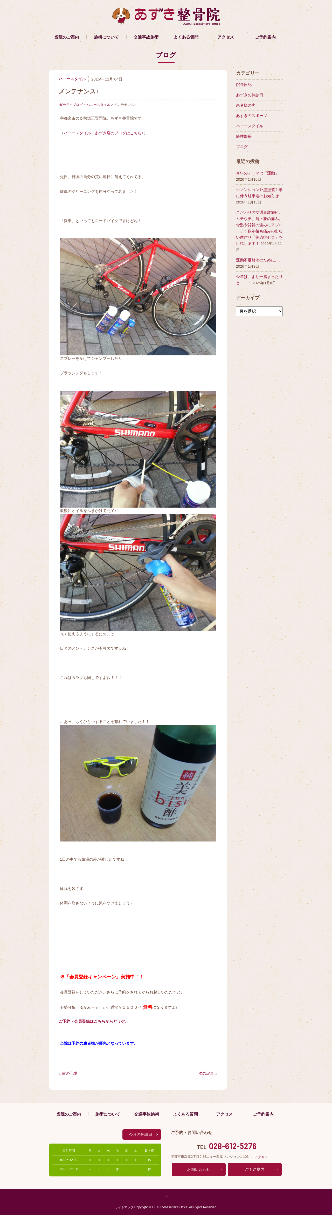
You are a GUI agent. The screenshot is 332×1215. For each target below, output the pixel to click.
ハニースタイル (72, 79)
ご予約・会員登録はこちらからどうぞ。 (94, 1021)
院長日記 (244, 84)
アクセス (225, 37)
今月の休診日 (140, 1134)
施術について (106, 37)
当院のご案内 (66, 37)
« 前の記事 (68, 1073)
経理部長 (244, 136)
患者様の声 (245, 105)
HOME (64, 105)
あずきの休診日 (249, 95)
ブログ (78, 105)
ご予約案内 (265, 37)
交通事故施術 (146, 37)
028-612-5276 (233, 1146)
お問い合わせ (198, 1169)
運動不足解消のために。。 (259, 260)
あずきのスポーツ (251, 115)
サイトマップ (124, 1207)
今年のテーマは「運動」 (257, 173)
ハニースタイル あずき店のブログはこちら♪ (104, 133)
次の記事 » (207, 1073)
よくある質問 (186, 37)
